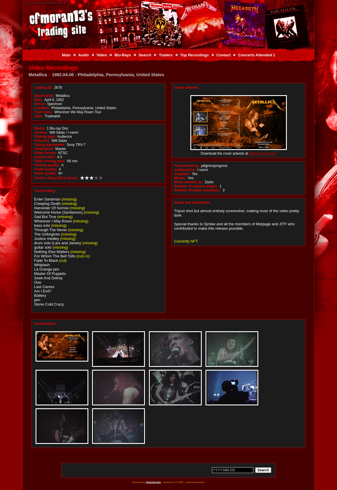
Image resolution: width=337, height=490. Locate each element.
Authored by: (185, 170)
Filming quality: (47, 165)
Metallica (38, 74)
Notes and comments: (192, 202)
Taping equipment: (49, 145)
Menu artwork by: (188, 182)
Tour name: (43, 112)
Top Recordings (194, 55)
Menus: (180, 178)
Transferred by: (186, 166)
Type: (38, 116)
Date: (38, 100)
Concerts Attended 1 (256, 55)
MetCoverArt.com (262, 153)
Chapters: (182, 174)
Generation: (44, 149)
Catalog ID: (43, 88)
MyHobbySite (153, 482)
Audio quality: (45, 169)
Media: (39, 128)
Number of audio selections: (197, 190)
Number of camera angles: (196, 186)
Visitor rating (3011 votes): (56, 178)
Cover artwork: (186, 88)
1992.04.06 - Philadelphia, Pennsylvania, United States (108, 74)
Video (101, 55)
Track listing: (45, 191)
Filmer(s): (42, 141)
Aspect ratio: (44, 157)
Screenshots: (45, 324)
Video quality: (45, 173)
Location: (42, 108)
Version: (41, 132)
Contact (223, 55)
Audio (83, 55)
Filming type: (45, 137)
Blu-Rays (123, 55)
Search (144, 55)
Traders (166, 55)
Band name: (44, 96)
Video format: (45, 153)
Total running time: (50, 161)
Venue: (39, 104)
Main (66, 55)
